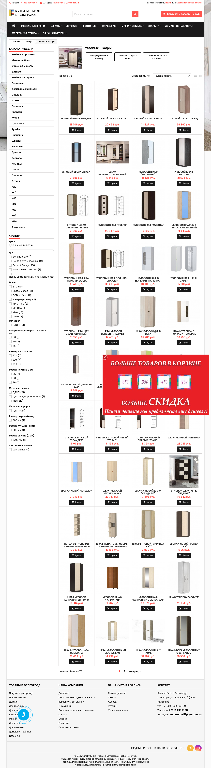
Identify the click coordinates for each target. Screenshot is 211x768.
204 (17, 355)
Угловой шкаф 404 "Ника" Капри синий (184, 226)
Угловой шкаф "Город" (184, 118)
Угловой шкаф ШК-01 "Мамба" (183, 279)
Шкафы (55, 26)
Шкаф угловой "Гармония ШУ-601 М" (76, 598)
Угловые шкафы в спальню (128, 57)
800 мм (19, 420)
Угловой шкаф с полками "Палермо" (148, 279)
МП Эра (19, 308)
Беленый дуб (22, 256)
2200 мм (19, 440)
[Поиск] (105, 14)
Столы (16, 181)
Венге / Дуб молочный (28, 261)
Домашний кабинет (20, 731)
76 (16, 345)
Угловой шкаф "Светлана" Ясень (76, 226)
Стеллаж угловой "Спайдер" (76, 439)
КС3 (14, 209)
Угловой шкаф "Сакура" (112, 118)
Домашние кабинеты (179, 26)
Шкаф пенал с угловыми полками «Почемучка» (112, 545)
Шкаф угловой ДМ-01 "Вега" (148, 332)
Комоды (17, 163)
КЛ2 (14, 186)
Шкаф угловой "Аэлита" (183, 597)
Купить (78, 130)
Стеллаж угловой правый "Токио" (148, 439)
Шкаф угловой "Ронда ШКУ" (184, 545)
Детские (71, 26)
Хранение (18, 135)
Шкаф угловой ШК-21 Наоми (148, 652)
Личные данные (117, 693)
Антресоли (18, 227)
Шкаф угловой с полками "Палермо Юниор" (183, 334)
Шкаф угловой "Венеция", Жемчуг (112, 332)
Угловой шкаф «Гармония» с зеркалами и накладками (148, 599)
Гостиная (17, 106)
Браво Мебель (23, 291)
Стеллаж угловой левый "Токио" (112, 439)
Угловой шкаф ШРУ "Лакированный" (76, 332)
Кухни (15, 117)
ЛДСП (19, 325)
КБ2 (14, 204)
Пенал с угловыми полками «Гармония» (76, 545)
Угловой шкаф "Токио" (112, 225)
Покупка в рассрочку (21, 693)
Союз (18, 316)
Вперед (135, 671)
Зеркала (17, 158)
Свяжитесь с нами (69, 727)
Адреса (112, 701)
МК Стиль (20, 303)
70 (16, 341)
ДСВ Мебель (22, 295)
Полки (15, 169)
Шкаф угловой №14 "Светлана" (76, 652)
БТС (18, 286)
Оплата (63, 714)
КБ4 (14, 221)
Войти (168, 2)
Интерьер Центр (24, 299)
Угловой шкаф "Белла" (148, 118)
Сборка (63, 718)
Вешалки (17, 146)
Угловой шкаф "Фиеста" (148, 225)
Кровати (17, 112)
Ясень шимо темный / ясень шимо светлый (36, 276)
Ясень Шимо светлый (27, 269)
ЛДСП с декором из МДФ (29, 396)
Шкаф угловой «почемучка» (112, 492)
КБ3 (14, 215)
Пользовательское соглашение (76, 710)
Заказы (112, 697)
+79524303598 (29, 2)
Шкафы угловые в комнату (99, 57)
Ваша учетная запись (124, 685)
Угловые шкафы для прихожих (156, 57)
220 (17, 359)
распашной (21, 449)
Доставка (64, 693)
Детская (16, 152)
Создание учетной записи (189, 2)
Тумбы (16, 129)
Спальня (17, 175)
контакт (163, 685)
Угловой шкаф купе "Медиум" (184, 492)
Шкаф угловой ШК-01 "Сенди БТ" (148, 492)
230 (17, 364)
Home (15, 100)
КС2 (14, 192)
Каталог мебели (21, 49)
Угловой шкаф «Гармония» (112, 598)
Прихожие (109, 26)
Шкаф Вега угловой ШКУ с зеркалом (183, 652)
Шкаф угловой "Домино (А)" (76, 386)
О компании (65, 706)
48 (16, 337)
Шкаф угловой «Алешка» (184, 437)
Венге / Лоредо (24, 265)
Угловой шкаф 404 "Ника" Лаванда (76, 279)
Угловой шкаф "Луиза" (76, 171)
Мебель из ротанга (24, 33)
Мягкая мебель (132, 26)
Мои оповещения (118, 710)
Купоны (112, 706)
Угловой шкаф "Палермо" (148, 173)
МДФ (18, 400)
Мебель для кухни (33, 26)
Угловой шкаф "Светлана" (183, 173)
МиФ (18, 312)
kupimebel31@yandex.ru (66, 2)
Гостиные (89, 26)
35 (16, 374)
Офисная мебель (54, 33)
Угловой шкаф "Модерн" (76, 118)
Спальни (153, 26)
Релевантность (172, 76)
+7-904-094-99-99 (174, 706)
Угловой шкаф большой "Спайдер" (112, 279)
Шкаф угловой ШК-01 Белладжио (112, 652)
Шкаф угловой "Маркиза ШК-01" (148, 545)
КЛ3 (14, 198)
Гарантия (64, 723)
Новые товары (17, 697)
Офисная (14, 736)
